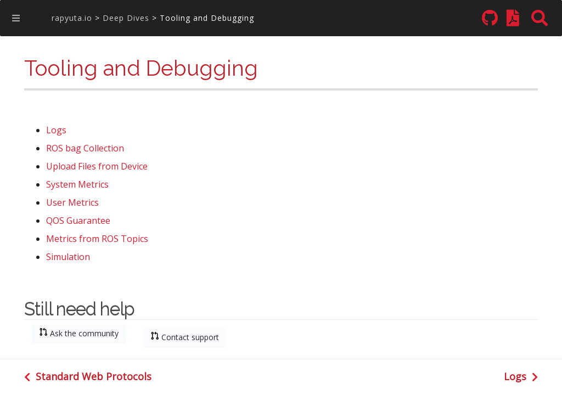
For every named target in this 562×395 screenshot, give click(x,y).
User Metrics (72, 203)
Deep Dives (126, 18)
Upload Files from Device (97, 167)
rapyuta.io (72, 18)
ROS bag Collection (85, 149)
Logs (56, 131)
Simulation (68, 257)
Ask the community (79, 333)
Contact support (184, 336)
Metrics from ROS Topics (97, 239)
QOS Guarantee (78, 221)
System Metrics (77, 185)
